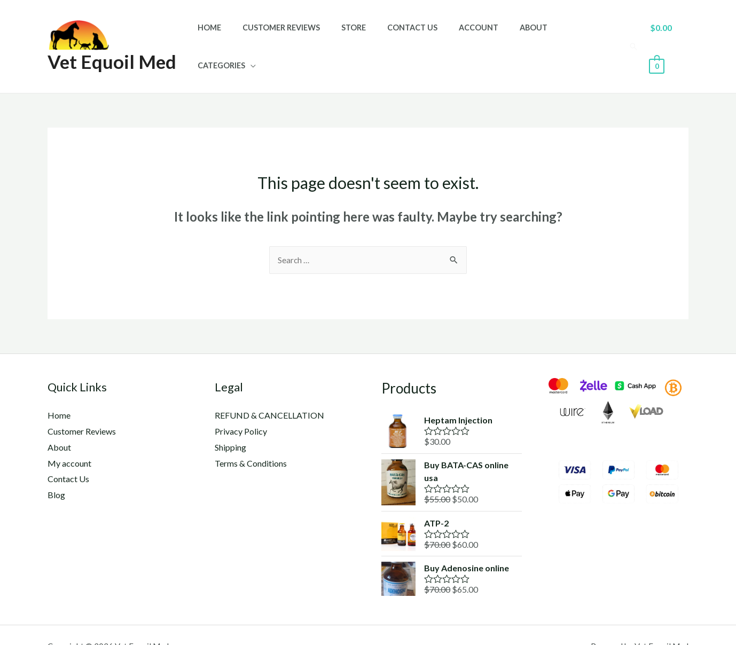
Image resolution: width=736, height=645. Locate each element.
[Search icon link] (632, 35)
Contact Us (412, 35)
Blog (56, 472)
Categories (574, 35)
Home (227, 35)
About (521, 35)
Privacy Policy (241, 409)
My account (69, 440)
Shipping (230, 424)
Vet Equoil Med (112, 49)
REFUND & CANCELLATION (269, 393)
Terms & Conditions (251, 440)
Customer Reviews (293, 35)
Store (359, 35)
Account (472, 35)
